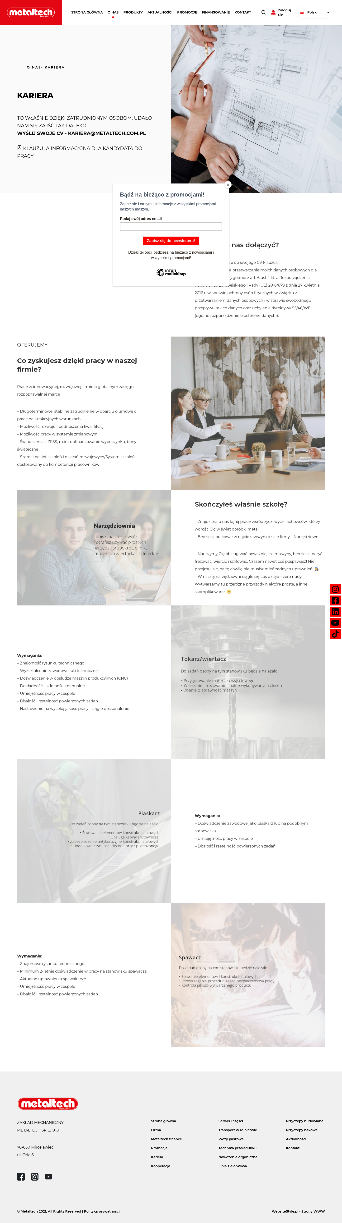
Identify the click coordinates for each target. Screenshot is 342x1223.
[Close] (228, 184)
